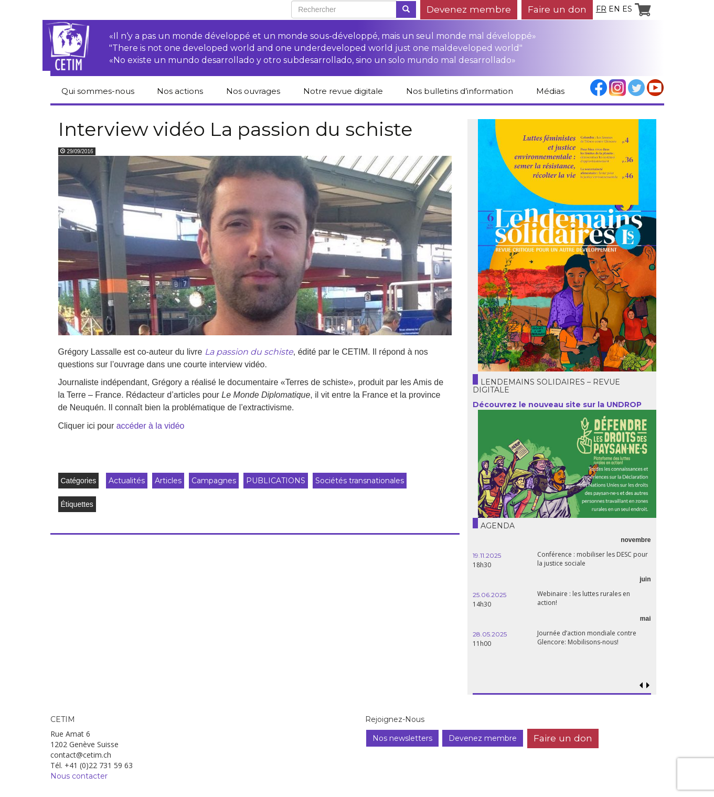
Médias (550, 91)
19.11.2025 (487, 555)
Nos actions (180, 91)
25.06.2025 (489, 595)
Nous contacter (79, 776)
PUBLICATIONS (275, 480)
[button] (648, 685)
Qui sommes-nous (97, 91)
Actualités (127, 480)
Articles (168, 480)
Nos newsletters (402, 738)
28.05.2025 (490, 634)
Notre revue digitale (343, 91)
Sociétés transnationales (359, 480)
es (627, 9)
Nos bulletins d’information (459, 91)
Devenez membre (469, 9)
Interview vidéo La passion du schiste (235, 129)
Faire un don (557, 9)
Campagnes (213, 480)
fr (601, 9)
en (614, 9)
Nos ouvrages (253, 91)
